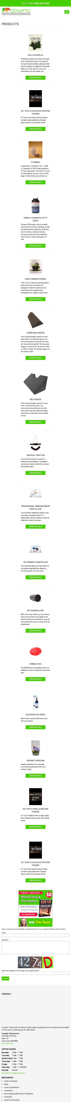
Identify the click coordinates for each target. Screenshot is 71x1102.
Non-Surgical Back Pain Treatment (18, 1094)
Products (8, 1097)
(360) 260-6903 (41, 3)
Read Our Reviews (11, 1100)
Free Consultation (11, 1087)
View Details (35, 78)
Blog (6, 1084)
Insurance (8, 1090)
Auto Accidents (10, 1081)
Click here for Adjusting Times (13, 1073)
